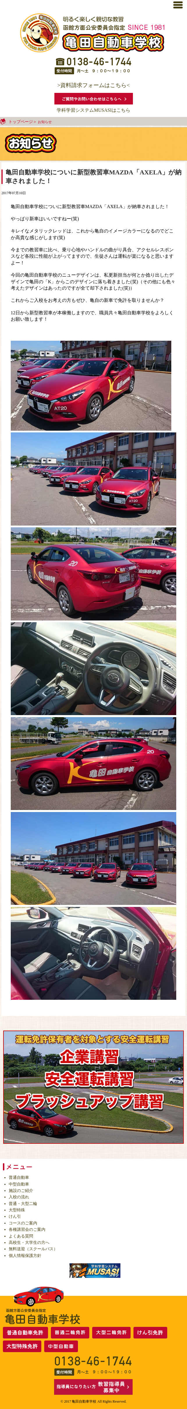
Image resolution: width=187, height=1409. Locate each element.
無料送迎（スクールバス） (33, 1249)
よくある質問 (21, 1236)
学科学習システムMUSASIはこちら (93, 110)
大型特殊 (17, 1210)
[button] (181, 4)
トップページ (20, 122)
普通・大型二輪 (23, 1203)
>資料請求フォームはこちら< (93, 85)
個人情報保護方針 (25, 1255)
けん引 (15, 1216)
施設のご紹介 (21, 1190)
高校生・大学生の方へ (29, 1242)
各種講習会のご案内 (27, 1229)
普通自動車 (19, 1177)
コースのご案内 (23, 1223)
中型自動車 (19, 1184)
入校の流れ (19, 1197)
